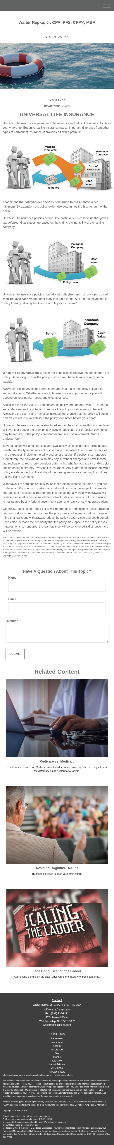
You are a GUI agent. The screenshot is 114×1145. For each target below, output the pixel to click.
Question (12, 620)
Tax (57, 1053)
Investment (57, 1042)
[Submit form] (15, 654)
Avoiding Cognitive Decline (57, 868)
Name (12, 577)
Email (12, 599)
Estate (57, 1045)
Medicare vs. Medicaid (57, 761)
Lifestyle (57, 1060)
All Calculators (57, 1071)
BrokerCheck (67, 1075)
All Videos (57, 1067)
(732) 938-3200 (57, 37)
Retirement (57, 1038)
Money (57, 1056)
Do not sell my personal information (91, 1105)
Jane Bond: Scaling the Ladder (57, 971)
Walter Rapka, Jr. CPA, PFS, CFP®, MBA (56, 22)
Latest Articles (57, 1064)
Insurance (57, 1049)
